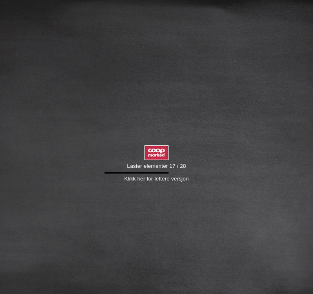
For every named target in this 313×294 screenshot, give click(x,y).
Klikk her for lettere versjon (156, 179)
